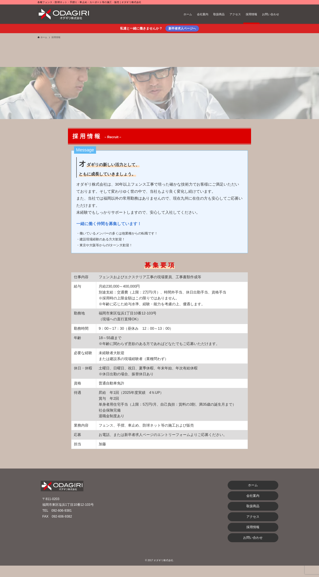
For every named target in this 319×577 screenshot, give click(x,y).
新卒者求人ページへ (182, 28)
